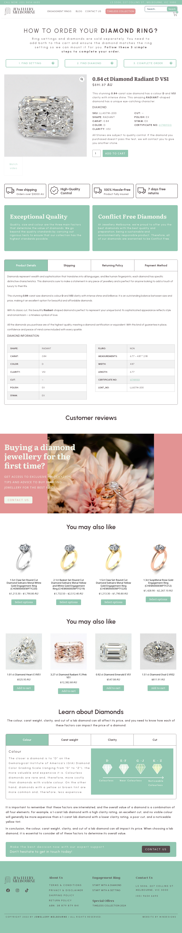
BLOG (79, 11)
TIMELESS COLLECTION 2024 (109, 905)
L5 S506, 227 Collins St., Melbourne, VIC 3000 (143, 2)
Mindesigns (167, 917)
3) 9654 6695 (31, 2)
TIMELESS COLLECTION (120, 11)
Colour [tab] (27, 739)
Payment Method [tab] (156, 265)
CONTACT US (93, 11)
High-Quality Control (70, 191)
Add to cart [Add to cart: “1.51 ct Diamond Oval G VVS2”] (158, 688)
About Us (56, 877)
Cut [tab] (155, 739)
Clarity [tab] (112, 739)
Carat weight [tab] (69, 739)
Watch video (13, 166)
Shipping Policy (61, 895)
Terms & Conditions (65, 885)
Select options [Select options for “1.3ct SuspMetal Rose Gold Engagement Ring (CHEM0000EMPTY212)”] (158, 599)
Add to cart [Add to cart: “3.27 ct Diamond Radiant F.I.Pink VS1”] (69, 691)
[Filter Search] (161, 9)
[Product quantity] (96, 153)
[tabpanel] (91, 337)
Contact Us (144, 877)
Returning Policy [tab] (112, 265)
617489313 (165, 125)
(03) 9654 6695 (147, 896)
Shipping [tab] (69, 265)
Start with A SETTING (106, 890)
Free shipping (26, 190)
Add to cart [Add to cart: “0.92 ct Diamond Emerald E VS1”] (113, 688)
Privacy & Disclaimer (66, 890)
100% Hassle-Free (117, 190)
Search (172, 9)
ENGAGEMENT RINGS (60, 11)
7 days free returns (157, 191)
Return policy (60, 900)
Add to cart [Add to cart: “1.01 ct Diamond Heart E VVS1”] (24, 688)
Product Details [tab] (26, 265)
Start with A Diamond (106, 885)
